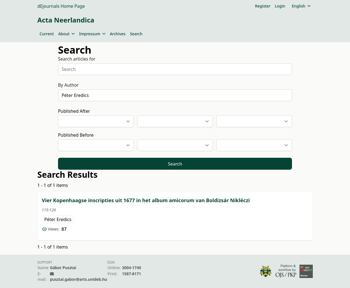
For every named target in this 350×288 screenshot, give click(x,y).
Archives (117, 33)
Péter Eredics (58, 219)
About (66, 33)
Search (136, 33)
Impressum (92, 33)
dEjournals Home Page (61, 6)
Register (262, 6)
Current (47, 33)
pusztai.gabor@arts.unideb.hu (78, 279)
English (301, 6)
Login (280, 6)
